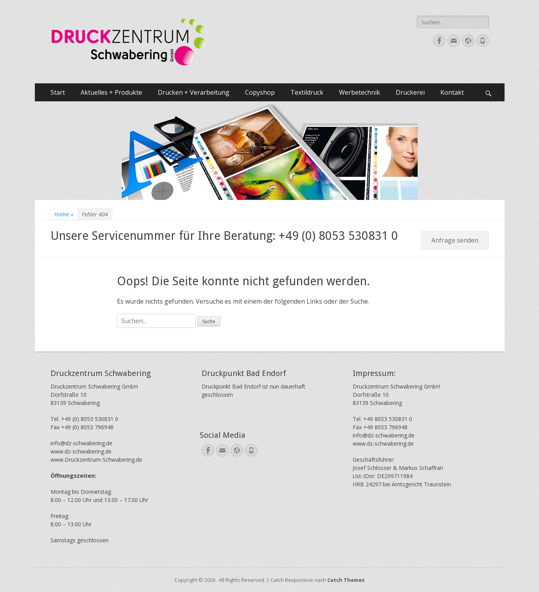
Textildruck (306, 92)
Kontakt (452, 92)
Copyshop (260, 92)
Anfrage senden (454, 240)
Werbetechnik (359, 92)
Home (64, 214)
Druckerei (410, 92)
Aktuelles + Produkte (111, 92)
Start (57, 92)
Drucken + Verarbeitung (193, 92)
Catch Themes (345, 579)
